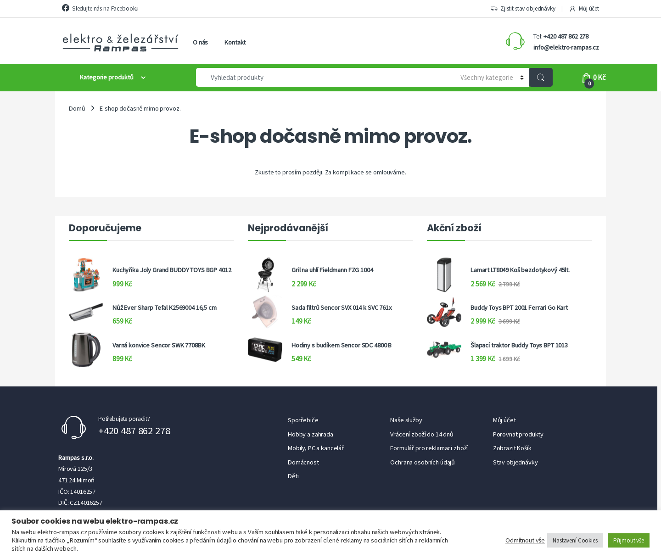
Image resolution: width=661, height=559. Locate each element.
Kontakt (235, 42)
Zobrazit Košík (512, 448)
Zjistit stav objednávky (522, 9)
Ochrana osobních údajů (422, 462)
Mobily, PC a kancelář (316, 448)
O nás (200, 42)
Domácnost (303, 462)
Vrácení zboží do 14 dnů (422, 434)
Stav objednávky (515, 462)
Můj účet (584, 9)
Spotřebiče (303, 420)
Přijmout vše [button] (628, 540)
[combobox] (321, 77)
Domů (77, 108)
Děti (293, 476)
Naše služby (406, 420)
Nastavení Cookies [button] (575, 540)
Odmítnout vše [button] (525, 540)
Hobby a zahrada (310, 434)
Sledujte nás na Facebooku (100, 8)
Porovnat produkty (518, 434)
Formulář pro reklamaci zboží (429, 448)
